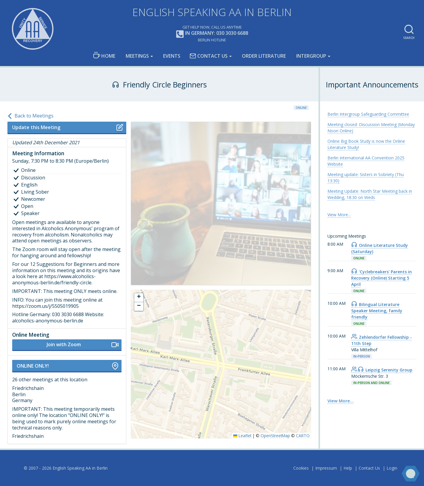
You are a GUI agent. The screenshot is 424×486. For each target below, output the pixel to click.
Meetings (137, 56)
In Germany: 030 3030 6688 (212, 33)
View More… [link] (340, 401)
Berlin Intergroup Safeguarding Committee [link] (368, 114)
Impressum (326, 468)
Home (104, 55)
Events (171, 56)
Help (347, 468)
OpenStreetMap (275, 435)
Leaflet (242, 435)
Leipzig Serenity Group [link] (381, 370)
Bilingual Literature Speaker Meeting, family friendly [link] (376, 311)
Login (392, 468)
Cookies (301, 468)
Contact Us (209, 56)
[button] (138, 297)
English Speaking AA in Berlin (212, 12)
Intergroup (311, 56)
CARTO (303, 435)
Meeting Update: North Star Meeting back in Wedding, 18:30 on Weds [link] (369, 194)
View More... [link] (339, 214)
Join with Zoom (83, 344)
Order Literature (264, 56)
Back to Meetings (30, 116)
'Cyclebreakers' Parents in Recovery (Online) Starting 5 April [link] (381, 278)
